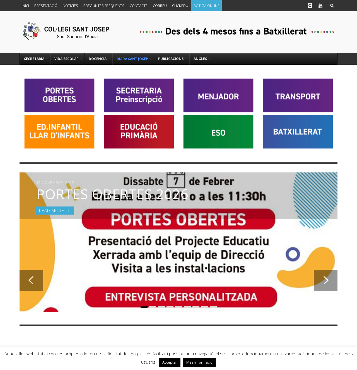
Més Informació (199, 362)
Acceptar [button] (169, 362)
